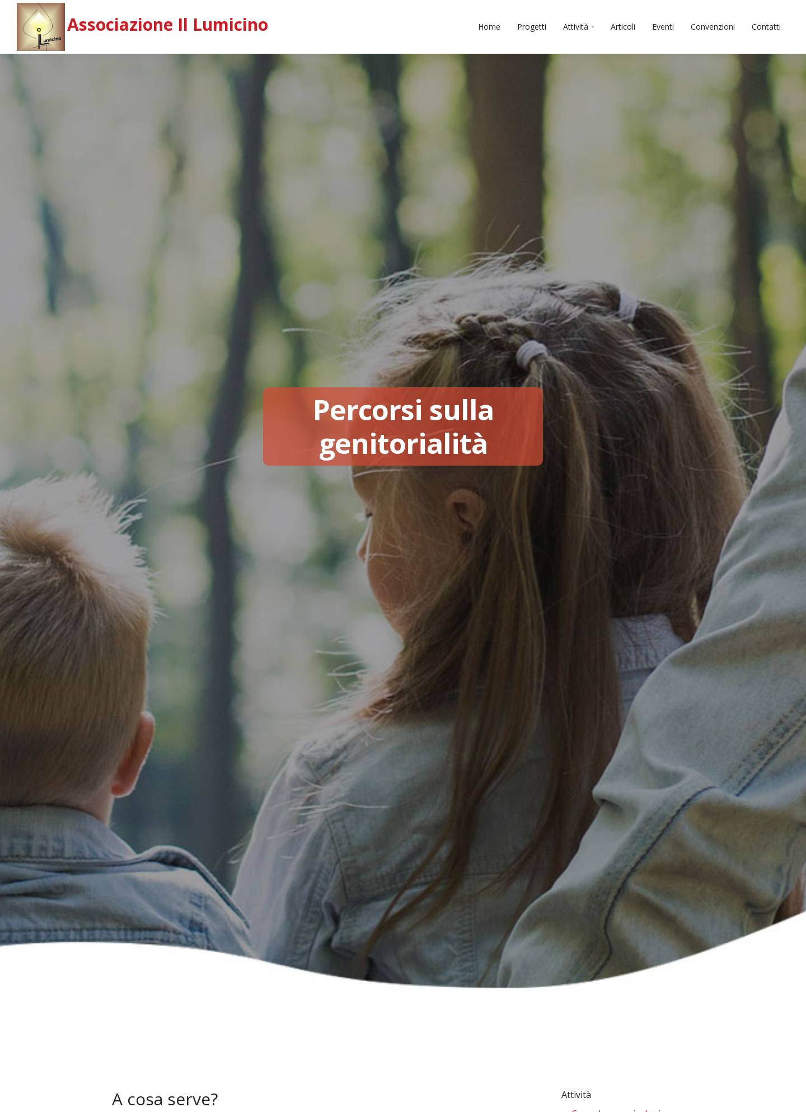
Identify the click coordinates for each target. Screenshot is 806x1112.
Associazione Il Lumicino (167, 24)
